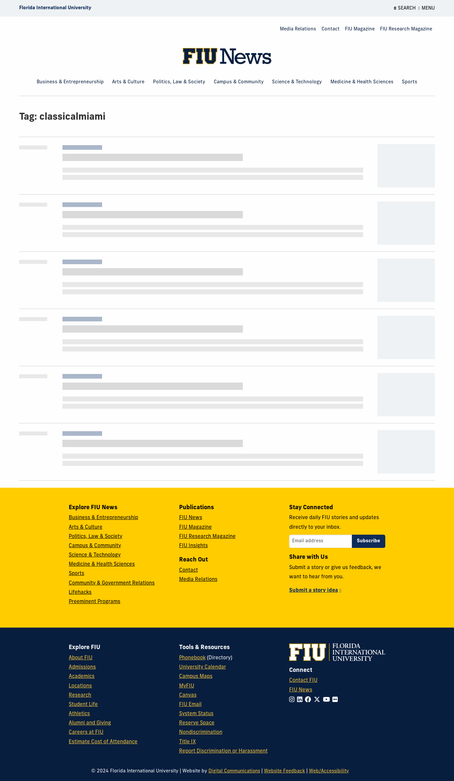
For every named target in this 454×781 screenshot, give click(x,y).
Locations (80, 686)
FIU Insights (193, 546)
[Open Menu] (426, 8)
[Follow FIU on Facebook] (309, 700)
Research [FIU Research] (80, 695)
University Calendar (202, 667)
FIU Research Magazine (406, 29)
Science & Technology (297, 82)
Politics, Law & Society (179, 82)
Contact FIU (303, 680)
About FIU (81, 658)
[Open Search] (404, 8)
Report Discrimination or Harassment (223, 751)
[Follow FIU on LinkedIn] (301, 700)
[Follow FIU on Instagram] (293, 700)
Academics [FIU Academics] (82, 676)
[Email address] (320, 541)
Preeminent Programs (94, 601)
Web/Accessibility (329, 771)
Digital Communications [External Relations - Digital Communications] (234, 771)
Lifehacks (80, 592)
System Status (196, 714)
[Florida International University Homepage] (55, 8)
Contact (331, 29)
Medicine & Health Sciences (362, 82)
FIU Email (190, 704)
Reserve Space (196, 723)
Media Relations (298, 29)
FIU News (190, 517)
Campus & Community (239, 82)
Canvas (188, 695)
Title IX (187, 742)
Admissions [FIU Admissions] (82, 667)
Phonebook (192, 658)
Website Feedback (284, 771)
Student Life (83, 704)
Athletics (79, 714)
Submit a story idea (313, 590)
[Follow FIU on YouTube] (327, 700)
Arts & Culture (128, 82)
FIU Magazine (360, 29)
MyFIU (186, 686)
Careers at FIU (86, 732)
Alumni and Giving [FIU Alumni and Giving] (90, 723)
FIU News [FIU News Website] (300, 690)
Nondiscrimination (200, 732)
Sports (409, 82)
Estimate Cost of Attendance (103, 742)
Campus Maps (195, 676)
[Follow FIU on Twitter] (318, 700)
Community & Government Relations (112, 583)
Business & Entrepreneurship (70, 82)
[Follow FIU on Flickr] (336, 700)
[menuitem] (298, 29)
